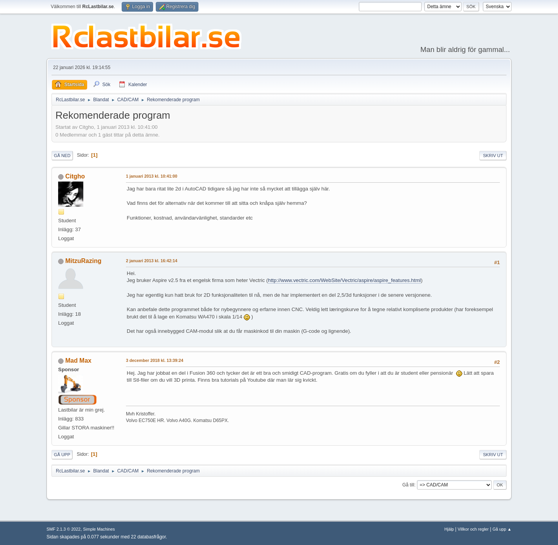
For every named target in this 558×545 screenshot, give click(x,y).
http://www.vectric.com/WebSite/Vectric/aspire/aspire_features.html (344, 280)
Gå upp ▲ (502, 529)
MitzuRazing (83, 261)
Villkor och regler (473, 529)
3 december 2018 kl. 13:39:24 (154, 360)
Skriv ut (493, 155)
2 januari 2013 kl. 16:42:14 (151, 260)
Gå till (408, 485)
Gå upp (62, 454)
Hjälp (449, 529)
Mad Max (78, 360)
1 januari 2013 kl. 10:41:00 (151, 176)
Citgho (75, 176)
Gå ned (62, 155)
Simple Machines (99, 529)
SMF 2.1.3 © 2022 (63, 529)
